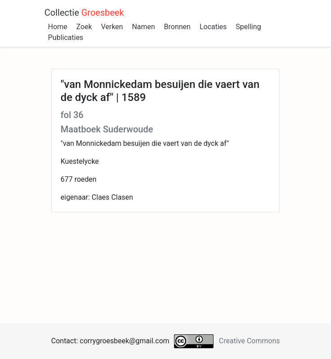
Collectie (84, 12)
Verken (112, 26)
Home (57, 26)
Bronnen (177, 26)
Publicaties (65, 37)
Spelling (248, 26)
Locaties (213, 26)
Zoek (84, 26)
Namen (143, 26)
